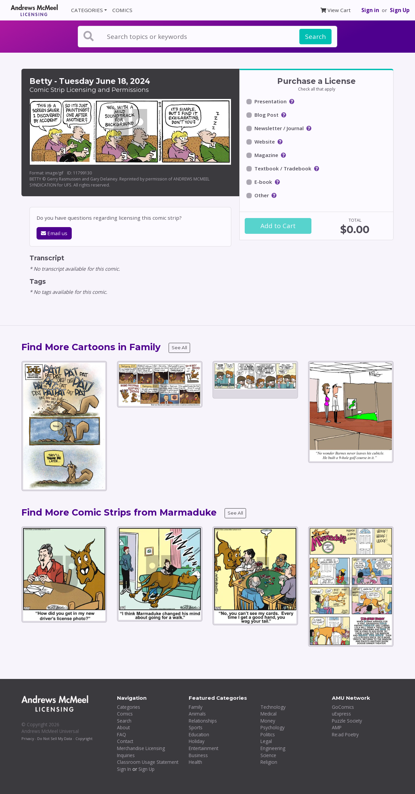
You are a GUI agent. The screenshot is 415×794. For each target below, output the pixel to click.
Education (199, 734)
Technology (273, 707)
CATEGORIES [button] (87, 10)
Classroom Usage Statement (147, 762)
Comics (125, 713)
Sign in (370, 10)
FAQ (121, 734)
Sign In (124, 769)
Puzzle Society (347, 721)
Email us (54, 233)
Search (315, 36)
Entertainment (203, 748)
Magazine (266, 155)
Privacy (27, 738)
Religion (268, 762)
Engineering (272, 748)
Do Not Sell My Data (54, 738)
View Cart (335, 10)
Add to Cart (278, 225)
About (123, 727)
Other (261, 195)
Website (264, 141)
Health (195, 762)
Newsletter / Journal (279, 128)
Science (268, 755)
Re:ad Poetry (345, 734)
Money (267, 721)
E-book (263, 181)
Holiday (196, 741)
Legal (266, 741)
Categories (128, 707)
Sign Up (400, 10)
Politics (267, 734)
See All (179, 347)
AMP (337, 727)
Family (195, 707)
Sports (195, 727)
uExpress (341, 713)
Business (198, 755)
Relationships (203, 721)
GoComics (343, 707)
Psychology (272, 727)
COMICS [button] (122, 10)
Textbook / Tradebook (282, 168)
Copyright (84, 738)
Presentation (270, 101)
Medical (268, 713)
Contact (125, 741)
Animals (197, 713)
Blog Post (266, 114)
